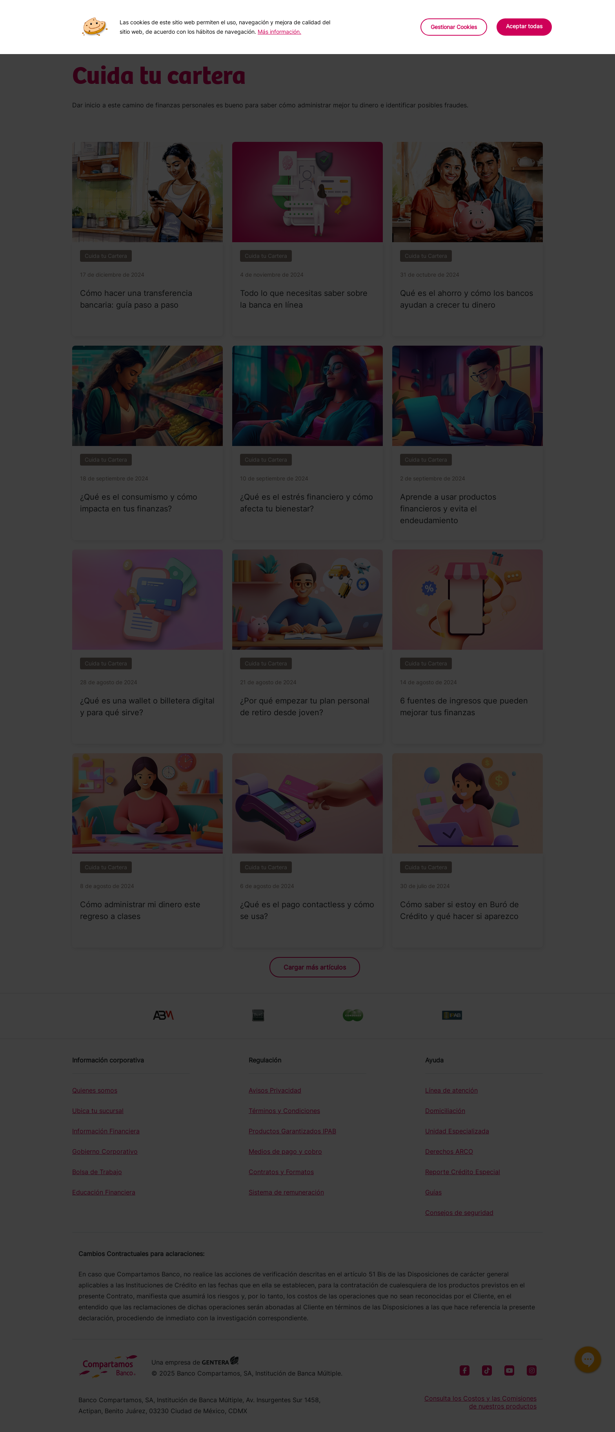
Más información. (279, 31)
